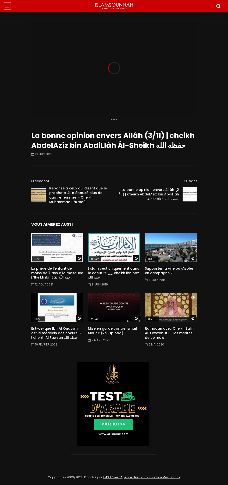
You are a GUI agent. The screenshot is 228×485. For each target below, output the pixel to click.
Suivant (190, 181)
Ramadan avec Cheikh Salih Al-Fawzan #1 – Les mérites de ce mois (169, 333)
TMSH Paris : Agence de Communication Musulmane (141, 477)
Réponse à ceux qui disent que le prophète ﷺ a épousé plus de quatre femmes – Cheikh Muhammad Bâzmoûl (78, 195)
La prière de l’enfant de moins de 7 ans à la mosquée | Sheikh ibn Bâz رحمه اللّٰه (57, 273)
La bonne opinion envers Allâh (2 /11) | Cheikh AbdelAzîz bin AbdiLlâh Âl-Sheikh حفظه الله (148, 194)
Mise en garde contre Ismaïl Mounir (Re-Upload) (112, 330)
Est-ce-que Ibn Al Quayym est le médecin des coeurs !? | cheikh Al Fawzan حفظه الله (56, 333)
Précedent (40, 181)
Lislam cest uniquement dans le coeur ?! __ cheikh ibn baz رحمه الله (113, 273)
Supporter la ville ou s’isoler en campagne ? (169, 270)
